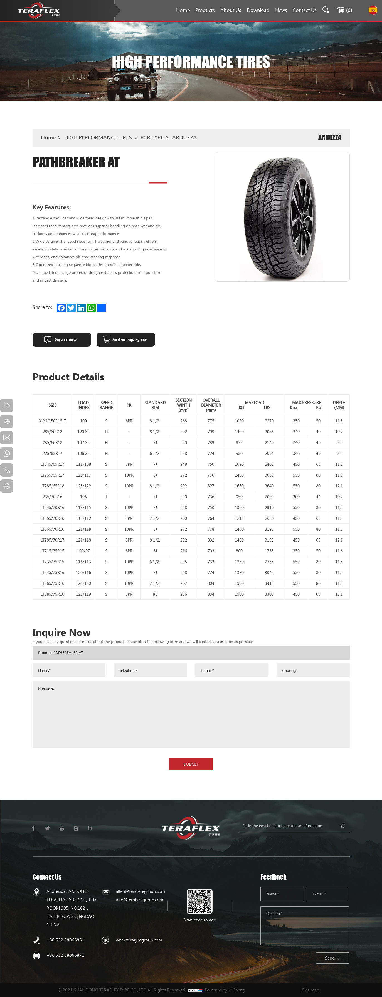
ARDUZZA (184, 137)
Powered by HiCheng (225, 990)
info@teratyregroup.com (139, 899)
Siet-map (310, 990)
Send (330, 958)
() (348, 9)
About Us (230, 10)
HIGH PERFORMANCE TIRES (98, 137)
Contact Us (304, 10)
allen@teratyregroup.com (140, 891)
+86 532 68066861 (65, 940)
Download (257, 10)
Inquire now (66, 339)
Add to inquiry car (129, 339)
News (281, 10)
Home (182, 10)
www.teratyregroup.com (139, 940)
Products (204, 10)
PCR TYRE (152, 137)
